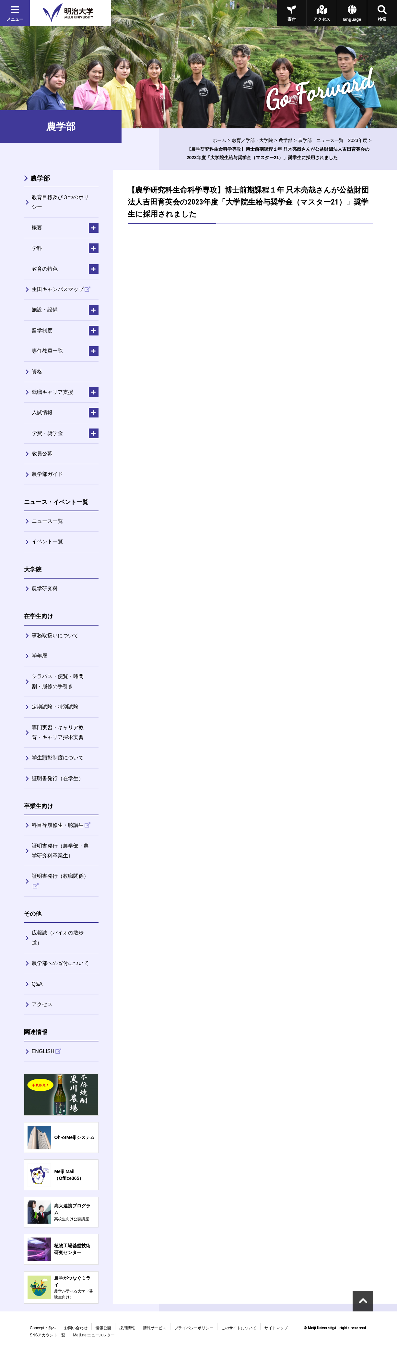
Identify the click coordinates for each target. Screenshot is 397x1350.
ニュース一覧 (47, 521)
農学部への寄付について (60, 963)
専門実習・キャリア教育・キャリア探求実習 (58, 732)
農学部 (285, 140)
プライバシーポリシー (193, 1328)
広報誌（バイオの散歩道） (58, 937)
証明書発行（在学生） (58, 778)
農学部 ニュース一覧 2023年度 (332, 140)
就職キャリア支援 (52, 392)
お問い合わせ (76, 1328)
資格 (37, 371)
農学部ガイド (47, 474)
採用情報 (127, 1328)
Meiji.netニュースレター (94, 1335)
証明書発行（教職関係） (60, 876)
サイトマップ (276, 1328)
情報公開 (103, 1328)
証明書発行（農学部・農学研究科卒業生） (60, 850)
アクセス (42, 1004)
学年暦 (39, 656)
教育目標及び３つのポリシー (60, 202)
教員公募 (42, 453)
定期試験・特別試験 (55, 707)
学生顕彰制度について (58, 757)
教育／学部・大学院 (252, 140)
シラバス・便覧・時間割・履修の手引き (58, 681)
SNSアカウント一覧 (47, 1335)
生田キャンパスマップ (58, 289)
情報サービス (154, 1328)
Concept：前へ (43, 1328)
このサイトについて (238, 1328)
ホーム (219, 140)
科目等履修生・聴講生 (58, 825)
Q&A (37, 984)
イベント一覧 (47, 541)
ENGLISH (43, 1051)
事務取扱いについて (55, 635)
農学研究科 (45, 588)
